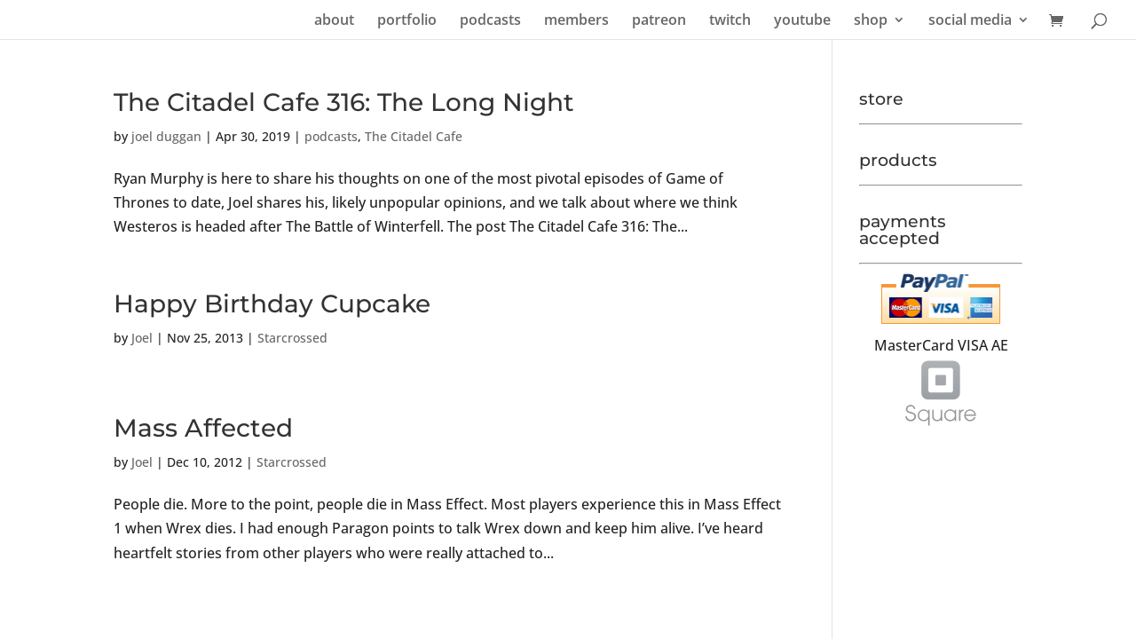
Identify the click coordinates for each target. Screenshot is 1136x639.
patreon (659, 21)
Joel (142, 337)
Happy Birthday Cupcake (272, 303)
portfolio (407, 21)
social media (970, 21)
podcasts (490, 21)
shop (871, 21)
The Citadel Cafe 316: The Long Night (344, 102)
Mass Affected (203, 428)
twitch (730, 21)
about (334, 21)
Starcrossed (292, 337)
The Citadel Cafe (413, 136)
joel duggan (166, 136)
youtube (802, 21)
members (576, 21)
